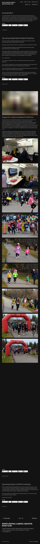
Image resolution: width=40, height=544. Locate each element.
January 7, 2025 (5, 84)
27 (22, 518)
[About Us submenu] (30, 4)
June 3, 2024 (4, 506)
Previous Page (6, 518)
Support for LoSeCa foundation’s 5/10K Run (18, 117)
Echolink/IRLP (7, 13)
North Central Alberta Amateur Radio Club (8, 3)
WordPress (36, 541)
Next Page (35, 518)
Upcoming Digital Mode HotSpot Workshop (18, 38)
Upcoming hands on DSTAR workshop (16, 484)
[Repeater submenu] (37, 4)
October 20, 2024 (5, 476)
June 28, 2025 (4, 29)
